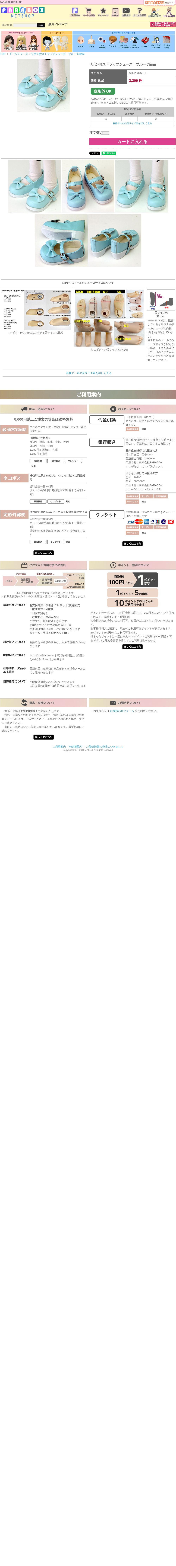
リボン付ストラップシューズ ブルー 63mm (57, 53)
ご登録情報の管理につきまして (104, 746)
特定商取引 (76, 746)
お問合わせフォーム (122, 710)
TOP (2, 53)
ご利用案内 (59, 746)
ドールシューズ (18, 53)
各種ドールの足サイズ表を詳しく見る (132, 123)
